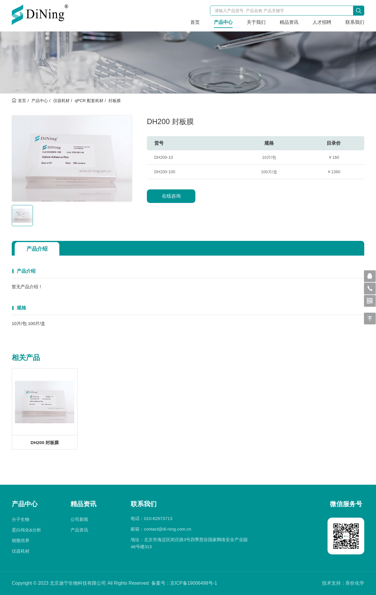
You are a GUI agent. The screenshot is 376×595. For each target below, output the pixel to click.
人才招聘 (322, 22)
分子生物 (20, 519)
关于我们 (256, 22)
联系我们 (354, 22)
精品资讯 (289, 22)
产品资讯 (79, 529)
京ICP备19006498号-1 (193, 583)
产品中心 (223, 22)
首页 (195, 22)
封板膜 (114, 100)
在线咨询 (171, 196)
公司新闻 (79, 519)
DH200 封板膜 (45, 442)
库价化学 (354, 583)
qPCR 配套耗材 (89, 100)
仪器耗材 (61, 100)
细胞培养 (20, 540)
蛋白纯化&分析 (26, 529)
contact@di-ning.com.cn (167, 528)
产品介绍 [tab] (37, 249)
